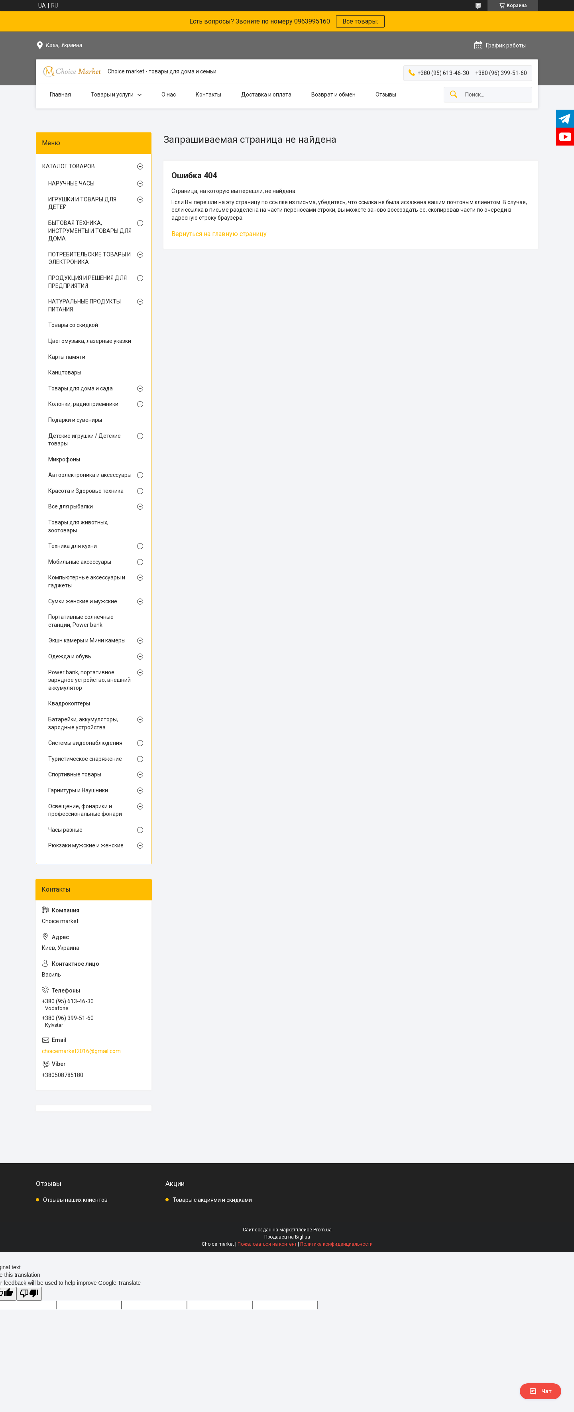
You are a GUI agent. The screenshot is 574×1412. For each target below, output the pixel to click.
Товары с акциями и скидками (212, 1200)
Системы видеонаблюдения (85, 743)
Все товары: (360, 21)
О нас (168, 94)
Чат (540, 1391)
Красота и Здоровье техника (86, 491)
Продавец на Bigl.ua (287, 1237)
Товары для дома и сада (80, 388)
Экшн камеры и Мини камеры (87, 640)
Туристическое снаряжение (85, 759)
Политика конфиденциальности (336, 1244)
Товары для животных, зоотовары (78, 526)
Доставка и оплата (266, 94)
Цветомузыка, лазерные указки (89, 341)
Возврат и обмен (333, 94)
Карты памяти (66, 357)
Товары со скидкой (73, 325)
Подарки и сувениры (75, 420)
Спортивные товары (74, 774)
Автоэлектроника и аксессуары (90, 475)
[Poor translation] (29, 1294)
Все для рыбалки (70, 506)
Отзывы (385, 94)
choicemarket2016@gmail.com (81, 1051)
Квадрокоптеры (69, 703)
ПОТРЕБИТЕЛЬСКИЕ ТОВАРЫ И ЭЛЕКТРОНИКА (89, 258)
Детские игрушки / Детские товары (84, 440)
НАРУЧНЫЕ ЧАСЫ (71, 183)
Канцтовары (64, 372)
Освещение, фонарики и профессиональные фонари (85, 810)
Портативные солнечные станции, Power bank (81, 621)
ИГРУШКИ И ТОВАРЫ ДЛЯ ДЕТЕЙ (82, 203)
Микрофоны (64, 459)
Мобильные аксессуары (79, 562)
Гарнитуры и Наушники (78, 790)
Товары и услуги (112, 94)
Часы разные (65, 830)
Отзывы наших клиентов (75, 1200)
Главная (60, 94)
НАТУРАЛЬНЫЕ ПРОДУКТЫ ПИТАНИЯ (84, 305)
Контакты (208, 94)
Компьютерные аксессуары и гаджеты (86, 581)
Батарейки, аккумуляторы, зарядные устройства (83, 723)
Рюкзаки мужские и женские (86, 845)
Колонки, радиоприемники (83, 404)
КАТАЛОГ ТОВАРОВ (68, 166)
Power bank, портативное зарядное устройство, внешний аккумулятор (89, 680)
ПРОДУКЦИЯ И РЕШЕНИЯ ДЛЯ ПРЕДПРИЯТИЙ (87, 282)
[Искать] (453, 95)
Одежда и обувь (69, 656)
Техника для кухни (72, 546)
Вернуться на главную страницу (219, 234)
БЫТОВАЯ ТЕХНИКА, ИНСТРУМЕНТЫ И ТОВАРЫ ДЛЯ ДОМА (90, 231)
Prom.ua (322, 1230)
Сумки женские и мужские (82, 601)
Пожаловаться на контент (267, 1244)
